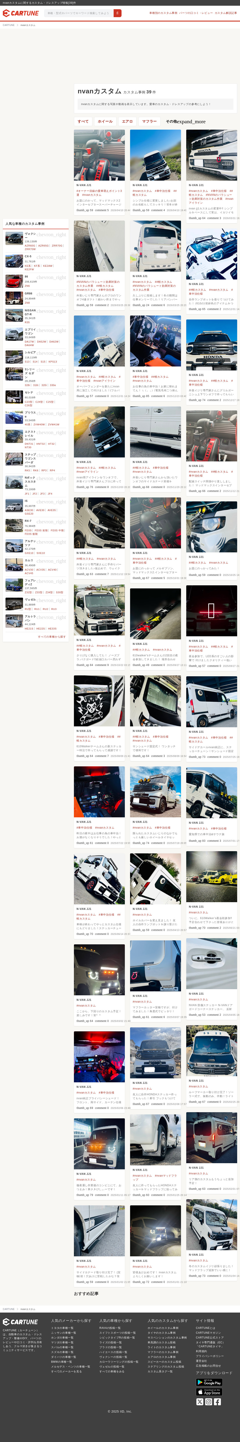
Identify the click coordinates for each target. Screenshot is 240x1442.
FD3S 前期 (41, 530)
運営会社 (201, 1360)
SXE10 (41, 553)
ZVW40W (39, 424)
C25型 (50, 402)
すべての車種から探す (52, 636)
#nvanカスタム (92, 194)
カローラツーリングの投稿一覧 (119, 1361)
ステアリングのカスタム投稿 (166, 1366)
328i (27, 385)
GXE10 (29, 553)
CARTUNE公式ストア (210, 1337)
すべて (83, 121)
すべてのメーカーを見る (66, 1371)
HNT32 (40, 444)
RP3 (44, 470)
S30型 (59, 592)
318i (35, 385)
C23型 (28, 402)
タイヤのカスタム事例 (162, 1332)
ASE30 (29, 510)
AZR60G (30, 245)
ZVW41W (53, 424)
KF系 (37, 266)
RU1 (37, 609)
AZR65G (43, 245)
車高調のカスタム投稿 (162, 1342)
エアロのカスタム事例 (162, 1357)
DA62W (54, 341)
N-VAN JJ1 (84, 185)
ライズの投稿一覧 (110, 1342)
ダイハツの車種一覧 (63, 1357)
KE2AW (47, 266)
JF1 (27, 493)
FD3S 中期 (57, 530)
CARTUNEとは (205, 1328)
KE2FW (29, 269)
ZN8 (27, 302)
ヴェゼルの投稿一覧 (112, 1366)
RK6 (35, 470)
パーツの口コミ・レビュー (196, 13)
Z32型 (28, 592)
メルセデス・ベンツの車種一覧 (70, 1366)
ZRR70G (57, 245)
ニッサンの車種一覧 (63, 1332)
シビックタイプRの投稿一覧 (117, 1337)
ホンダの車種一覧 (62, 1337)
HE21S (29, 628)
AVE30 (40, 510)
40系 (27, 424)
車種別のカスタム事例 (163, 13)
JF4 (50, 493)
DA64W (29, 345)
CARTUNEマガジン (208, 1332)
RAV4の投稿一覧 (110, 1328)
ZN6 (27, 286)
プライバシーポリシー (210, 1356)
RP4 (52, 470)
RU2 (45, 609)
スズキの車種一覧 (62, 1352)
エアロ (127, 121)
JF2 (34, 493)
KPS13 (53, 361)
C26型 (28, 405)
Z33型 (38, 592)
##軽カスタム (105, 285)
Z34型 (49, 592)
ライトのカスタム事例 (162, 1347)
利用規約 (201, 1351)
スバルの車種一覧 (62, 1347)
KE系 (28, 266)
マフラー (149, 121)
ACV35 (40, 569)
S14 (35, 361)
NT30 (28, 447)
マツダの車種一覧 (62, 1342)
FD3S (28, 530)
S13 (27, 361)
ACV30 (29, 569)
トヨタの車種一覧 (62, 1328)
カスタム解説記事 (226, 13)
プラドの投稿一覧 (110, 1347)
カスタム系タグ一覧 (160, 1371)
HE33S (52, 628)
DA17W (29, 341)
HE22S (40, 628)
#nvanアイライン (104, 380)
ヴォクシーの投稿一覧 (113, 1357)
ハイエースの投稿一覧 (113, 1352)
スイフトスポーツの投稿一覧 (117, 1332)
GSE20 (29, 513)
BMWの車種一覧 (61, 1361)
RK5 (27, 470)
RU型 (28, 609)
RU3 (54, 609)
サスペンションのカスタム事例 (167, 1337)
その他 (186, 121)
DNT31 (29, 444)
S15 (43, 361)
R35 (27, 322)
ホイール (105, 121)
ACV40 (52, 569)
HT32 (51, 444)
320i (44, 385)
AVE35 (52, 510)
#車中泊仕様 (162, 190)
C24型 (39, 402)
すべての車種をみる (112, 1371)
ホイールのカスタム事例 (163, 1328)
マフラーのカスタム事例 (163, 1352)
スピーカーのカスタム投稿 (164, 1361)
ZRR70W (30, 249)
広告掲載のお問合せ (208, 1365)
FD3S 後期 (31, 534)
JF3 (42, 493)
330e (53, 385)
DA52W (41, 341)
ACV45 (29, 573)
